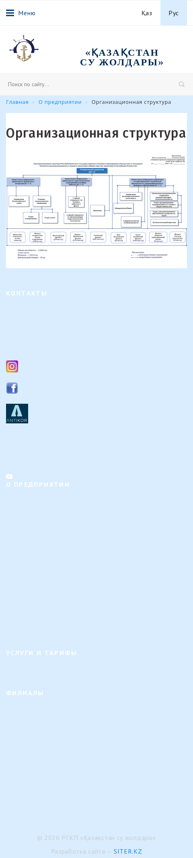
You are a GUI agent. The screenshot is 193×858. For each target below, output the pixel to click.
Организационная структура (43, 514)
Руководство (22, 539)
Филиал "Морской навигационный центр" (61, 786)
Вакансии (18, 552)
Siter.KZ (128, 851)
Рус (173, 13)
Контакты (18, 629)
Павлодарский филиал (35, 748)
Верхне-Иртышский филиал (43, 709)
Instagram (38, 365)
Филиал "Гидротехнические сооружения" (60, 722)
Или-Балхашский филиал (39, 774)
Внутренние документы (37, 578)
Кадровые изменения (34, 565)
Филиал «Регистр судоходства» (47, 799)
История (17, 527)
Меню (20, 13)
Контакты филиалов (32, 455)
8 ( (22, 328)
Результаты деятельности (39, 591)
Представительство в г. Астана (46, 812)
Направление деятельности (42, 501)
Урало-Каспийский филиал (41, 761)
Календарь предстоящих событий (50, 604)
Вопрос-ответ (24, 616)
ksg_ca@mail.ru (45, 345)
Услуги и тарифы (28, 669)
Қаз (147, 13)
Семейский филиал (31, 735)
